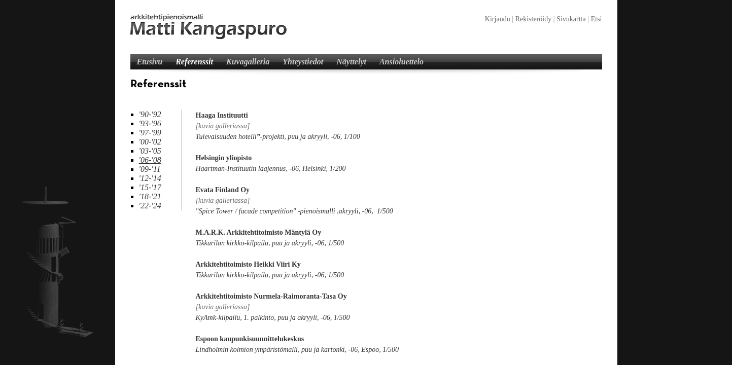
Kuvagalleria (247, 61)
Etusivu (150, 61)
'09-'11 (150, 169)
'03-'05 (150, 151)
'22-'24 (150, 205)
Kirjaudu (497, 19)
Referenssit (194, 61)
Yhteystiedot (303, 61)
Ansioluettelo (401, 61)
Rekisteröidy (533, 19)
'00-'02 (150, 141)
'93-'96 (150, 123)
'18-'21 (150, 196)
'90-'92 (150, 114)
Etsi (596, 19)
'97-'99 (150, 132)
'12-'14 (150, 178)
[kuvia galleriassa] (223, 126)
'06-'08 (150, 160)
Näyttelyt (351, 61)
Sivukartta (571, 19)
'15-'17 (150, 187)
